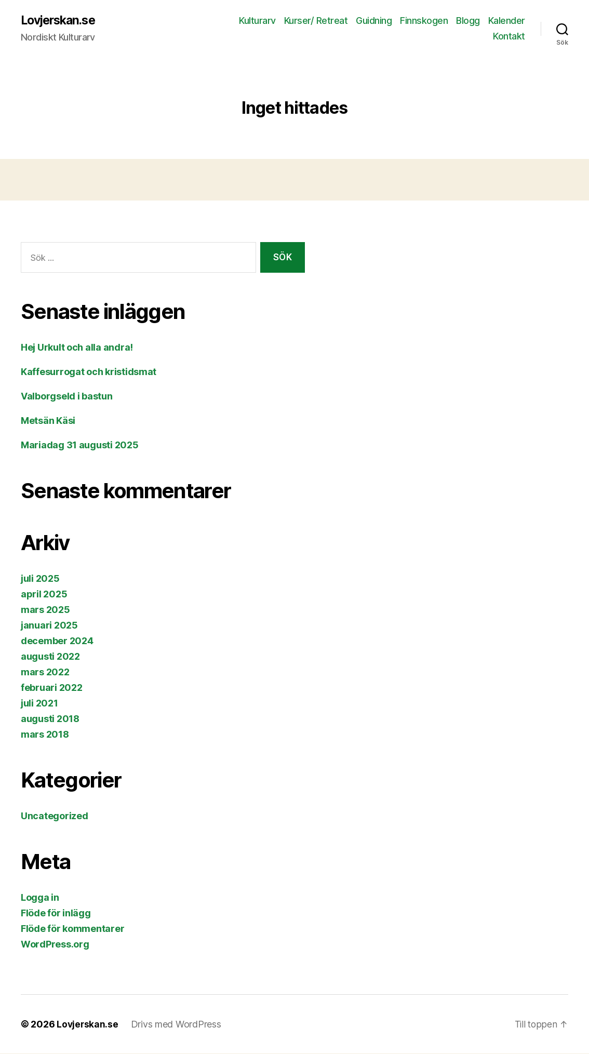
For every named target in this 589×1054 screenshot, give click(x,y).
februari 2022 (52, 688)
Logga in (40, 897)
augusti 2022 (50, 656)
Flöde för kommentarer (72, 929)
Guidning (374, 21)
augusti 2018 (50, 719)
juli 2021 (39, 703)
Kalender (506, 21)
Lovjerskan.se (61, 21)
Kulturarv (257, 21)
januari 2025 (49, 625)
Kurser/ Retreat (316, 21)
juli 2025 (40, 578)
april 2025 (44, 594)
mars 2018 (45, 734)
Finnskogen (424, 21)
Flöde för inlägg (56, 913)
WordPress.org (55, 944)
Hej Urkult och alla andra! (77, 347)
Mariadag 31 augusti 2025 (80, 445)
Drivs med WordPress (177, 1024)
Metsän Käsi (48, 421)
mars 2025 (45, 610)
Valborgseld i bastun (67, 396)
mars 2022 (45, 672)
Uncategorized (54, 816)
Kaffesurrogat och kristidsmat (88, 372)
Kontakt (509, 36)
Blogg (468, 21)
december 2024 (57, 641)
